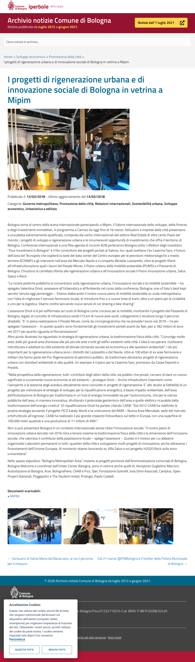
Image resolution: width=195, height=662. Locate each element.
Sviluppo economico (30, 56)
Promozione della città (65, 56)
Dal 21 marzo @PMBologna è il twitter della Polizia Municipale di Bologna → (142, 561)
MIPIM (14, 496)
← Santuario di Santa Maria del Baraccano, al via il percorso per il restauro (50, 561)
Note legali (114, 637)
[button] (161, 23)
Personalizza (17, 639)
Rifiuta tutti (57, 649)
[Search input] (97, 42)
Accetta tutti (24, 649)
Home (8, 56)
